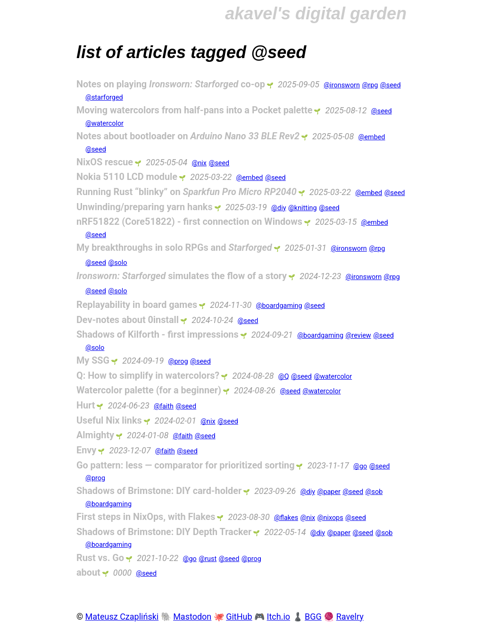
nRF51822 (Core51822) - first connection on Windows (189, 221)
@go (360, 466)
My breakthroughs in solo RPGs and (174, 247)
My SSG (92, 360)
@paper (328, 492)
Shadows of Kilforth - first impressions (157, 334)
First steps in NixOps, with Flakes (145, 516)
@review (358, 336)
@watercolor (104, 123)
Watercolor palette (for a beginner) (148, 390)
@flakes (286, 518)
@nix (199, 163)
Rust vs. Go (100, 558)
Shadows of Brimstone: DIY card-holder (159, 490)
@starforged (104, 98)
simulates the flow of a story (181, 276)
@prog (178, 361)
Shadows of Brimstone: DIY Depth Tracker (163, 532)
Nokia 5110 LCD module (126, 176)
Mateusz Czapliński (122, 616)
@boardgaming (279, 306)
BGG (313, 616)
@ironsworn (342, 85)
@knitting (302, 208)
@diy (278, 208)
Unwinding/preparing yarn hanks (144, 207)
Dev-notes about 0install (127, 320)
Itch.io (279, 616)
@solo (117, 263)
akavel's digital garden (316, 13)
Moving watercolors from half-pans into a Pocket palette (194, 110)
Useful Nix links (109, 420)
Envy (86, 450)
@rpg (370, 85)
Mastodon (192, 616)
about (88, 572)
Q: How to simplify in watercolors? (147, 375)
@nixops (330, 518)
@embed (371, 137)
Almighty (95, 435)
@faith (164, 406)
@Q (283, 377)
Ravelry (350, 616)
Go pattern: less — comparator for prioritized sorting (185, 465)
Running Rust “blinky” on (186, 192)
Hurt (85, 405)
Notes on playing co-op (170, 84)
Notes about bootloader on (188, 136)
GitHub (239, 616)
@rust (208, 559)
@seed (390, 85)
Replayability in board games (136, 304)
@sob (374, 492)
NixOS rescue (104, 162)
